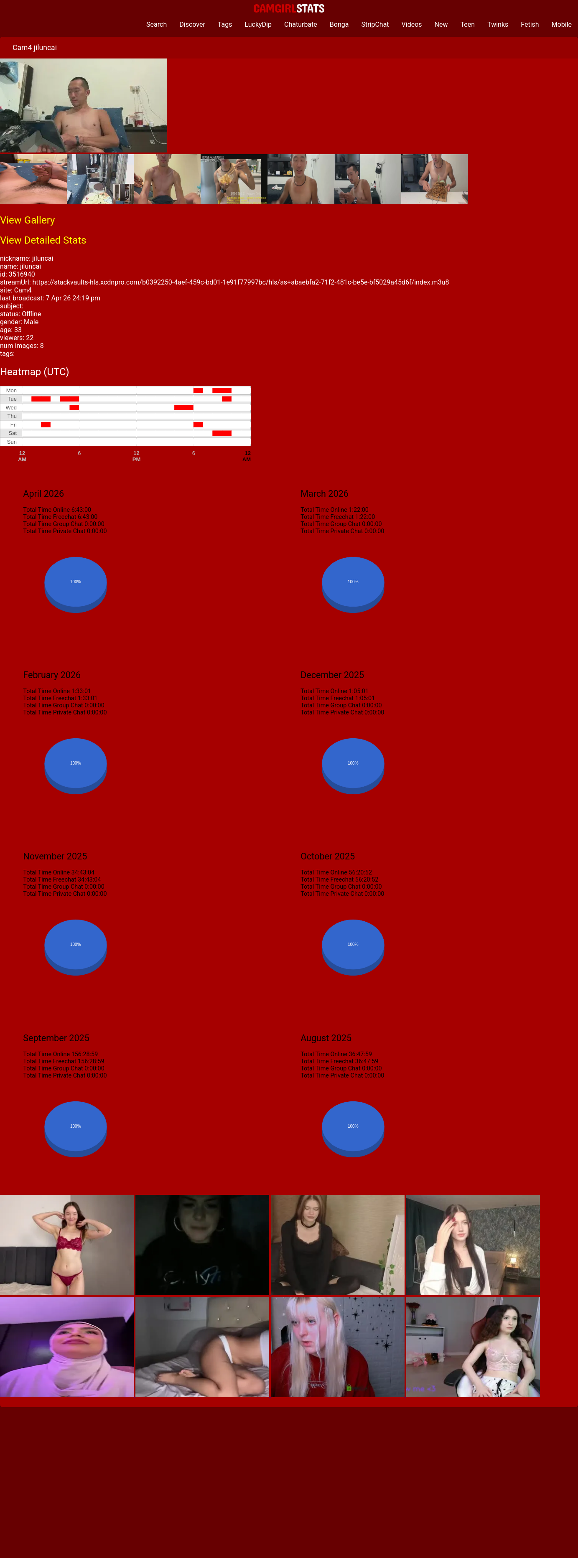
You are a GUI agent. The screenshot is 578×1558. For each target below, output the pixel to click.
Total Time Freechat (49, 517)
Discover (192, 24)
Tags (225, 24)
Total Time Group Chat (53, 524)
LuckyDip (258, 24)
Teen (468, 24)
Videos (412, 24)
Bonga (339, 24)
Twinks (497, 24)
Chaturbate (300, 24)
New (441, 24)
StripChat (375, 24)
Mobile (562, 24)
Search (156, 24)
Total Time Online (46, 509)
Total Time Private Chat (54, 531)
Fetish (530, 24)
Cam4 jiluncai (35, 47)
